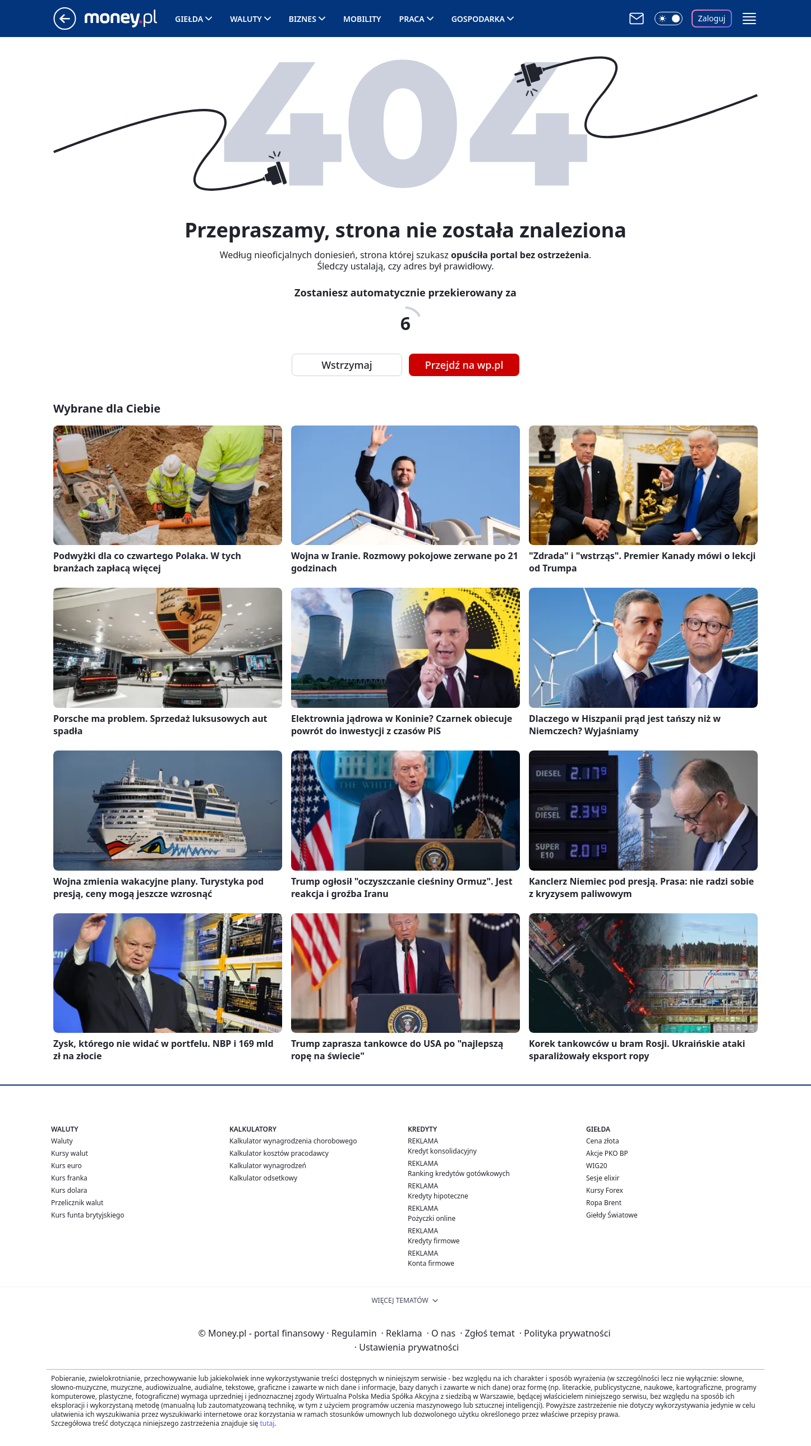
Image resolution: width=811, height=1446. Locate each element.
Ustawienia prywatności (406, 1347)
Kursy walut (69, 1153)
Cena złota (602, 1141)
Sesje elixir (602, 1178)
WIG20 (596, 1165)
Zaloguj (712, 18)
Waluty (246, 18)
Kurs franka (69, 1178)
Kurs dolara (69, 1190)
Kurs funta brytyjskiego (87, 1215)
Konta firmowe (431, 1263)
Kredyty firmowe (434, 1241)
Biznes (302, 18)
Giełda (189, 18)
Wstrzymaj (346, 365)
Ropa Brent (603, 1202)
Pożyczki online (431, 1218)
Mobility (362, 18)
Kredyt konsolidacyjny (442, 1151)
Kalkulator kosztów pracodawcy (279, 1153)
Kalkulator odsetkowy (263, 1178)
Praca (412, 18)
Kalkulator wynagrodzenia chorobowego (293, 1141)
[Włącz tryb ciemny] (669, 18)
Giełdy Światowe (612, 1215)
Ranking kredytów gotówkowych (459, 1173)
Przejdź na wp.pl (464, 365)
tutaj (267, 1423)
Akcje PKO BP (607, 1153)
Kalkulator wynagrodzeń (267, 1165)
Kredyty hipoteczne (438, 1196)
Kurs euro (66, 1165)
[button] (749, 19)
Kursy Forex (604, 1190)
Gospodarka (478, 18)
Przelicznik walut (77, 1202)
